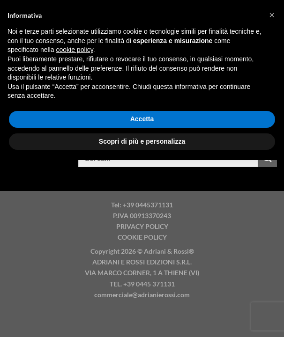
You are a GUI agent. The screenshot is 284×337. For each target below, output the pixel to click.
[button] (271, 14)
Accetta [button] (142, 119)
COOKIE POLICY (142, 237)
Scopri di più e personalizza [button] (142, 141)
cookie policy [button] (74, 49)
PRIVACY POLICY (142, 226)
